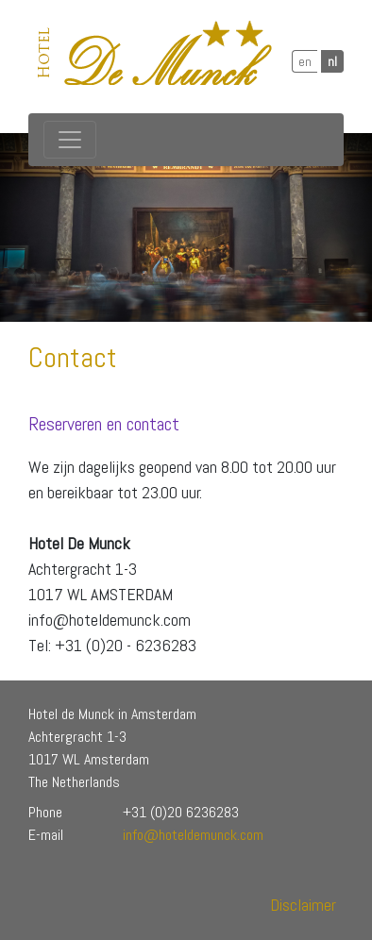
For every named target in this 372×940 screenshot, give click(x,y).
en (305, 61)
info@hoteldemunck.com (193, 835)
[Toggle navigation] (69, 140)
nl (332, 61)
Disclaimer (303, 904)
